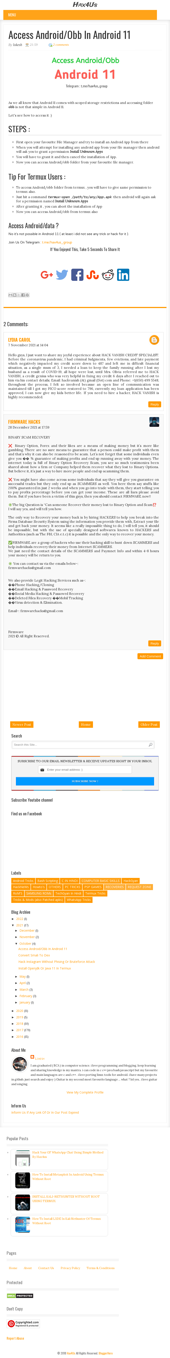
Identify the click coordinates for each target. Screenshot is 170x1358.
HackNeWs (21, 887)
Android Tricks (23, 881)
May (23, 976)
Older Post (149, 724)
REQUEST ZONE (139, 887)
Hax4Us (85, 5)
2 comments (61, 44)
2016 (20, 1036)
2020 (20, 1011)
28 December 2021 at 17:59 (28, 427)
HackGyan (131, 881)
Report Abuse (15, 1338)
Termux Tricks (95, 893)
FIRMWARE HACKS (24, 421)
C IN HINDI (70, 881)
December (27, 930)
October (25, 943)
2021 (20, 925)
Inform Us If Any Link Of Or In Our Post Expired (45, 1112)
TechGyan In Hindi (68, 893)
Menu (12, 14)
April (23, 983)
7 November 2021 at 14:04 (28, 345)
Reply (155, 404)
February (26, 996)
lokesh (39, 1058)
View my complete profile (85, 1092)
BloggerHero (106, 1353)
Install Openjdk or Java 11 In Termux (44, 968)
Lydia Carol (19, 339)
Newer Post (21, 724)
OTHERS (55, 887)
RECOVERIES (115, 887)
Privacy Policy (70, 1268)
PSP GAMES (93, 887)
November (27, 937)
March (24, 989)
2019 (20, 1017)
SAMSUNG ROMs (38, 893)
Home (86, 724)
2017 (20, 1030)
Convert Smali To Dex (34, 955)
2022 (20, 919)
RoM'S (17, 893)
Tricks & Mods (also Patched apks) (38, 900)
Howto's (39, 887)
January (25, 1002)
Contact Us (46, 1268)
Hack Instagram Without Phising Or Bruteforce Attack (56, 962)
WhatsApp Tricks (79, 900)
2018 (20, 1023)
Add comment (150, 656)
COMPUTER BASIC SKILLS (101, 881)
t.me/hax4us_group (57, 242)
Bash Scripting (47, 881)
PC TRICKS (72, 887)
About (28, 1268)
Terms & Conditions (101, 1268)
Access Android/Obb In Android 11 (42, 949)
